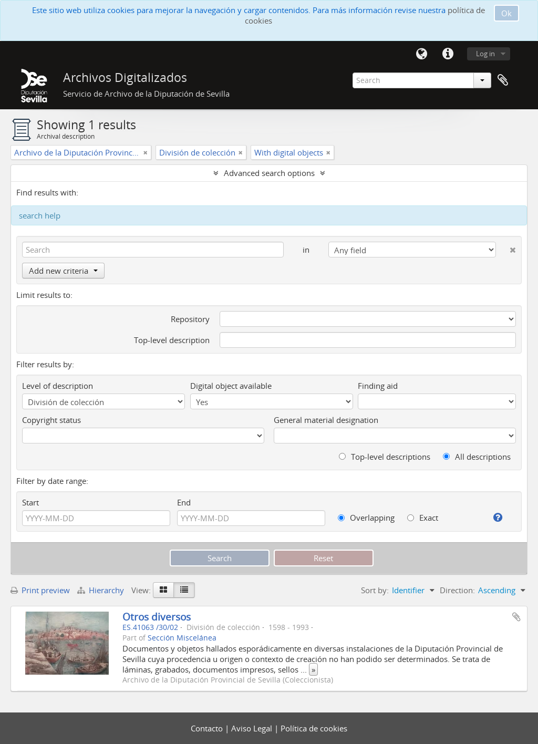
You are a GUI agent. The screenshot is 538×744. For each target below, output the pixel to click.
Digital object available (231, 385)
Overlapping (366, 517)
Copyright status (51, 420)
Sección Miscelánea (182, 638)
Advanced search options (269, 173)
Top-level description (172, 340)
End (184, 502)
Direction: (457, 590)
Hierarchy (101, 590)
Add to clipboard (516, 617)
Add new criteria (63, 270)
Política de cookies (314, 728)
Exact (422, 517)
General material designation (326, 420)
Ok (506, 13)
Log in (485, 53)
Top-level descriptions (384, 456)
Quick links (447, 54)
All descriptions (477, 456)
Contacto (208, 728)
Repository (190, 319)
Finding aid (378, 385)
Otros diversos (156, 616)
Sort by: (375, 590)
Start (30, 502)
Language (421, 54)
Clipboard (503, 80)
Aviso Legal (252, 728)
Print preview (40, 590)
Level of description (57, 385)
